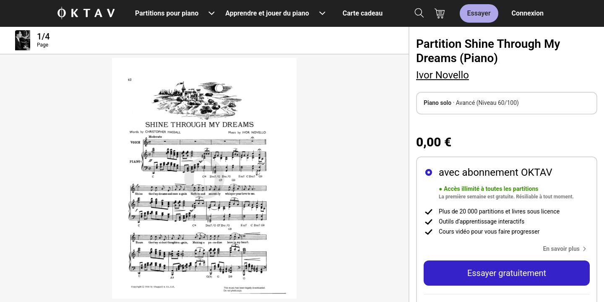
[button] (566, 249)
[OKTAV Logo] (86, 13)
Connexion (528, 13)
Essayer (479, 13)
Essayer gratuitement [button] (506, 273)
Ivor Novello (442, 75)
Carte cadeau (363, 13)
